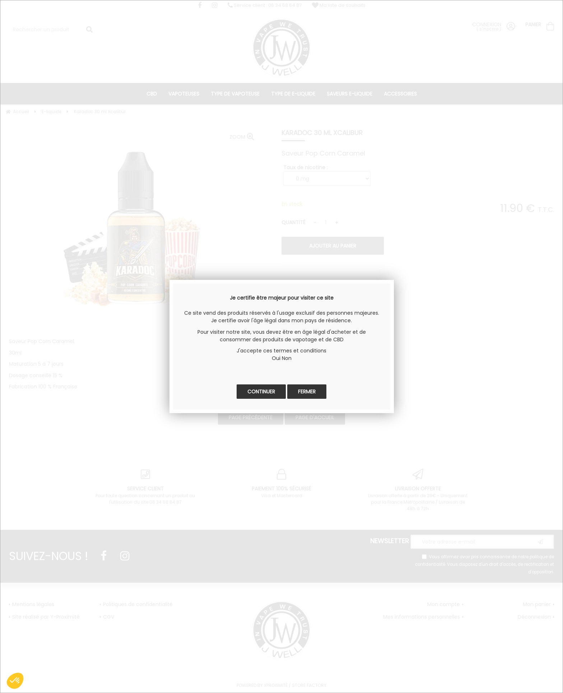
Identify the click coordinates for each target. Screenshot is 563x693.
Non (287, 358)
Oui (276, 358)
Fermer (307, 391)
